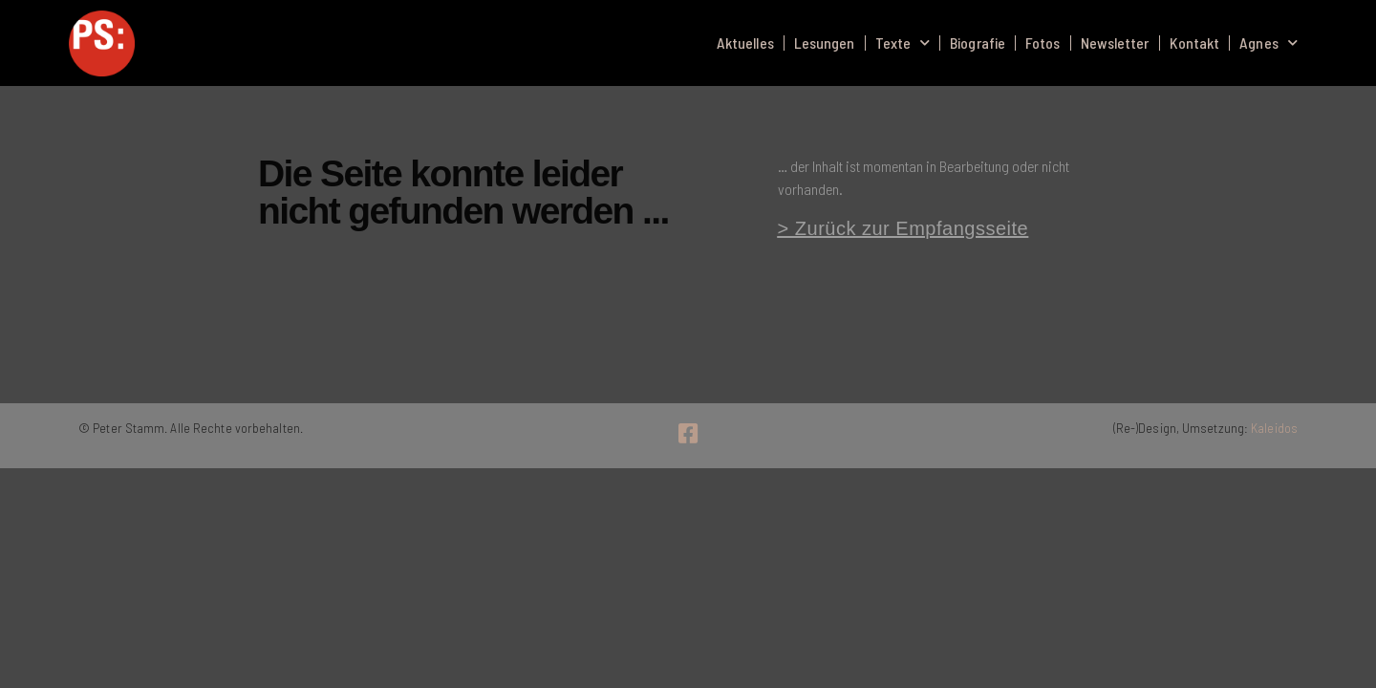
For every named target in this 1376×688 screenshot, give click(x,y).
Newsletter (1115, 42)
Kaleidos (1274, 427)
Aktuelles (745, 42)
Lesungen (824, 42)
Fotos (1043, 42)
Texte (903, 42)
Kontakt (1195, 42)
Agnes (1268, 42)
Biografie (977, 42)
